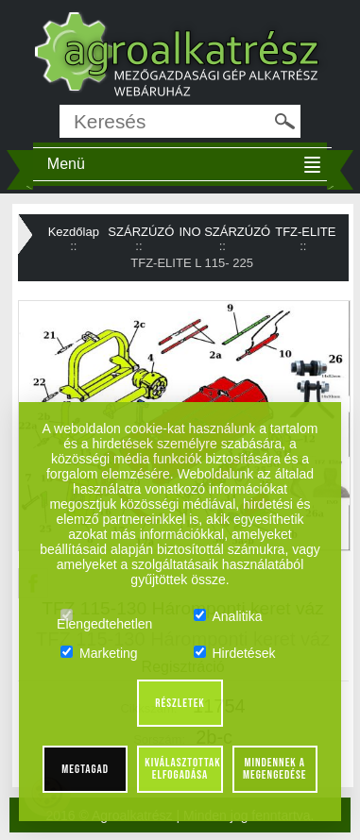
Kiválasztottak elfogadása (182, 768)
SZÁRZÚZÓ (141, 232)
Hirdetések (235, 653)
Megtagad (85, 769)
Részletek (180, 703)
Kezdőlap (73, 232)
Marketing (98, 653)
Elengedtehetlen (104, 616)
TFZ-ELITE (305, 232)
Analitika (228, 616)
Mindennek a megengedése (274, 768)
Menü (66, 164)
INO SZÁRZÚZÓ (224, 232)
